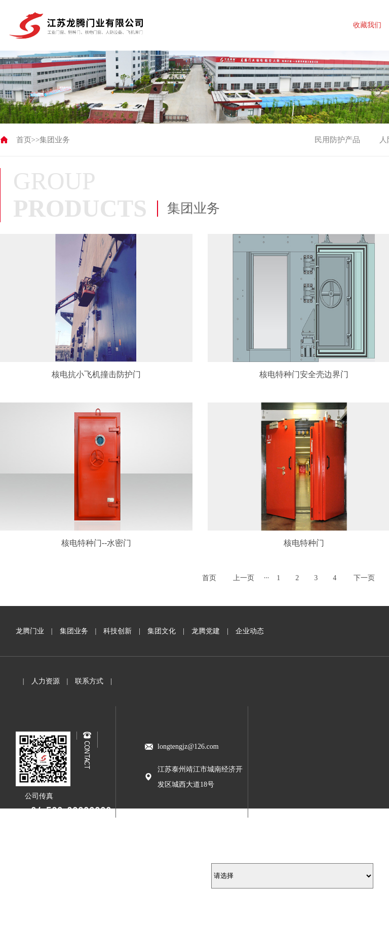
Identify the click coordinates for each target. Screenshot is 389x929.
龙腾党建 (205, 631)
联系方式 (89, 681)
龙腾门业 (30, 631)
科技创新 (117, 631)
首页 (23, 140)
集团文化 (161, 631)
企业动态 (250, 631)
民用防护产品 (337, 140)
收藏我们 (367, 25)
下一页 (364, 578)
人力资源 (45, 681)
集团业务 (55, 140)
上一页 (243, 578)
